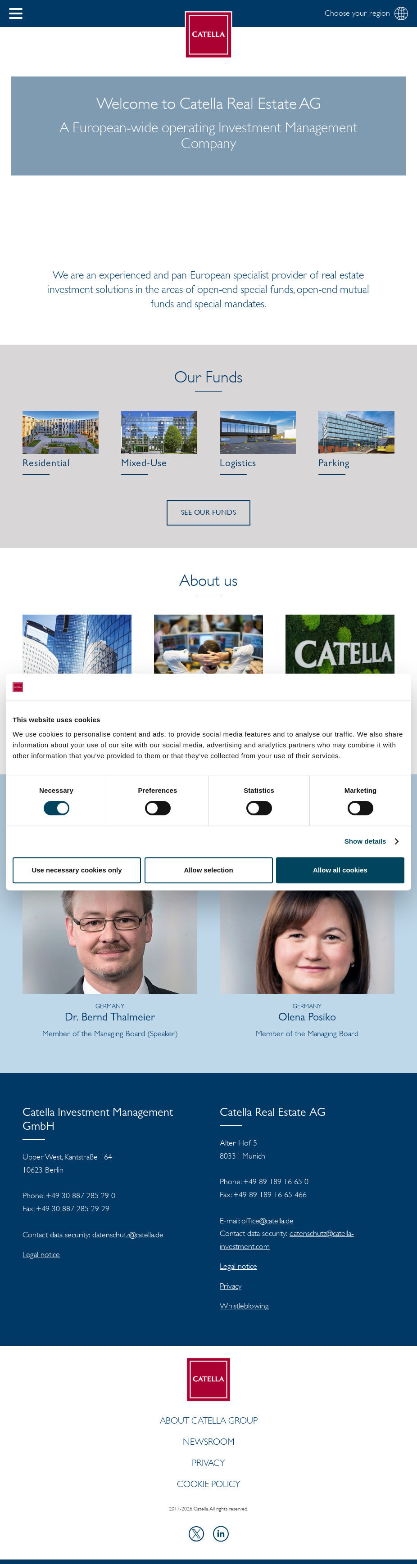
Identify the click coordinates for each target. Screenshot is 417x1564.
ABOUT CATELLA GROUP (209, 1420)
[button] (16, 13)
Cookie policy (208, 1484)
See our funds (208, 512)
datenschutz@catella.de (127, 1235)
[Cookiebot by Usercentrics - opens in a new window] (365, 687)
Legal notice (41, 1254)
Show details (365, 841)
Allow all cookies (340, 870)
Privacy (230, 1286)
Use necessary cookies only (77, 870)
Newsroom (209, 1441)
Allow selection (208, 870)
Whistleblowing (244, 1306)
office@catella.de (267, 1221)
